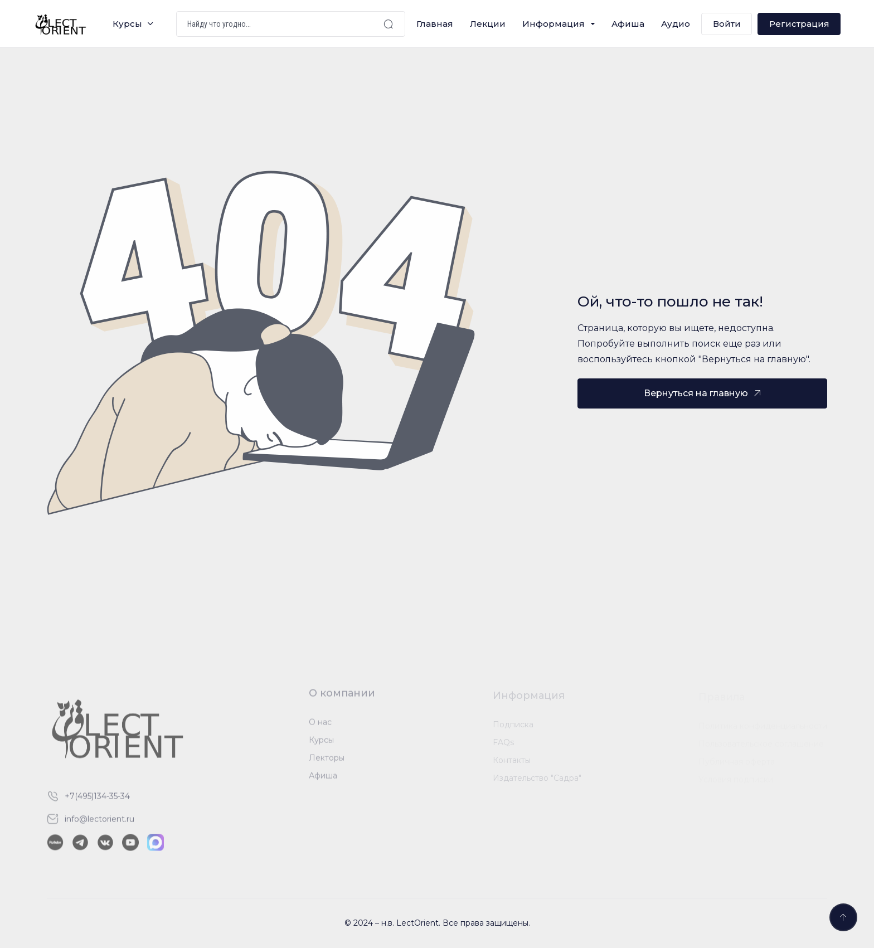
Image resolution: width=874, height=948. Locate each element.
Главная (434, 23)
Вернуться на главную (696, 393)
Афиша (627, 23)
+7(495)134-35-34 (97, 801)
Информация (553, 23)
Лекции (488, 23)
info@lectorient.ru (99, 824)
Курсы (127, 23)
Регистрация (799, 23)
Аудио (675, 23)
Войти (727, 23)
